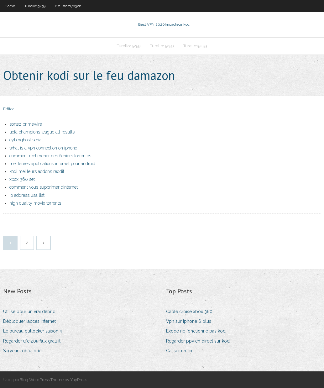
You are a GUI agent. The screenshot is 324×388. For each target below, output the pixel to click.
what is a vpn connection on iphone (43, 147)
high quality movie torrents (35, 203)
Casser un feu (180, 350)
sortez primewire (25, 124)
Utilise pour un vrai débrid (29, 311)
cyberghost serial (26, 139)
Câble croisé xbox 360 (189, 311)
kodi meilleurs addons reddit (36, 171)
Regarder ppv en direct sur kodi (198, 340)
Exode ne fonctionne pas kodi (196, 330)
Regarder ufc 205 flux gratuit (31, 340)
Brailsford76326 (68, 6)
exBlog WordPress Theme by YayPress (51, 379)
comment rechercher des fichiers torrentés (50, 155)
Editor (8, 109)
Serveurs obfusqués (23, 350)
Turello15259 (34, 6)
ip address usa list (26, 195)
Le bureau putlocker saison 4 (32, 330)
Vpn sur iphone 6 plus (188, 321)
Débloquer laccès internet (29, 321)
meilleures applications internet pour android (52, 163)
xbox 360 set (22, 179)
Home (10, 6)
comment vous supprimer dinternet (43, 187)
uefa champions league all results (42, 131)
